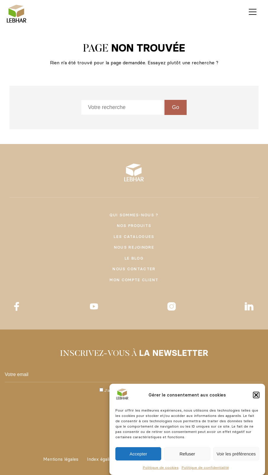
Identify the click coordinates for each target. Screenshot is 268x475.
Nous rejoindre (134, 247)
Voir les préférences (236, 453)
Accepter (138, 453)
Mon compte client (133, 279)
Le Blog (134, 258)
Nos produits (134, 225)
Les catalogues (134, 236)
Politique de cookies (161, 467)
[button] (256, 395)
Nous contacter (133, 268)
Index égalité (100, 459)
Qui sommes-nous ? (133, 214)
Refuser (187, 453)
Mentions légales (60, 459)
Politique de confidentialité (205, 467)
